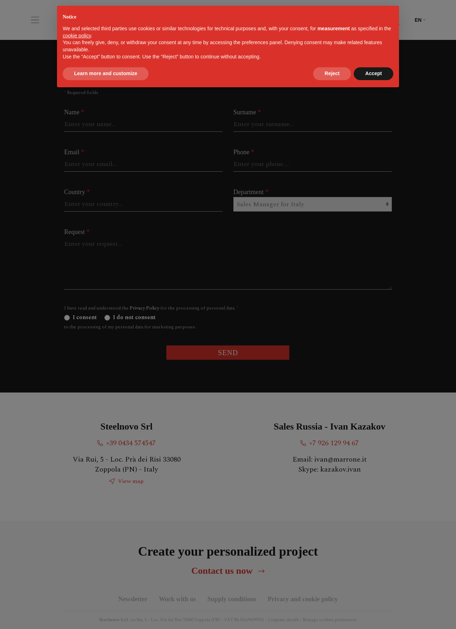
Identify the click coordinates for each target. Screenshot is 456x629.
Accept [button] (373, 73)
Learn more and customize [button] (105, 73)
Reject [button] (332, 73)
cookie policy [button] (77, 35)
